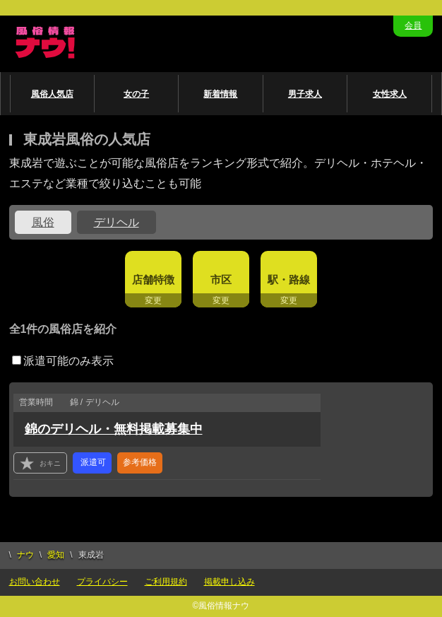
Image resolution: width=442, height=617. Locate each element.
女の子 (136, 94)
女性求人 (390, 94)
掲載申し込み (229, 582)
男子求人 (305, 94)
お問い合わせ (34, 582)
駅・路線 (289, 280)
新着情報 (220, 94)
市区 (221, 280)
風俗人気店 (52, 94)
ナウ (25, 555)
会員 (413, 25)
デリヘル (116, 222)
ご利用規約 (166, 582)
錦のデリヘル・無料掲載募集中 (114, 429)
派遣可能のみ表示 (63, 361)
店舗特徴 (153, 280)
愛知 (55, 555)
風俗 (43, 222)
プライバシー (102, 582)
